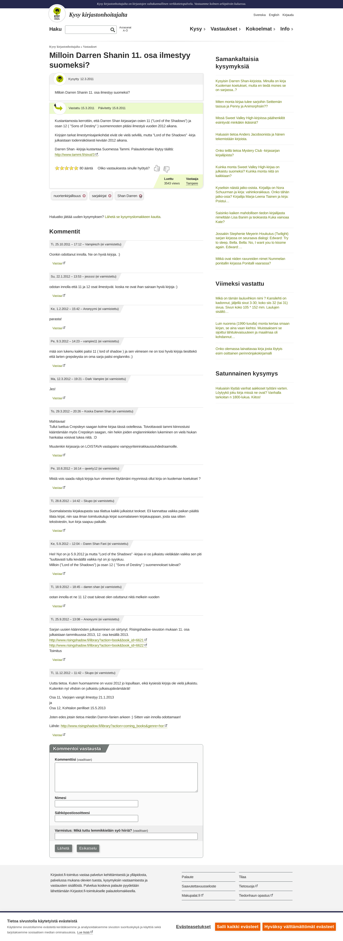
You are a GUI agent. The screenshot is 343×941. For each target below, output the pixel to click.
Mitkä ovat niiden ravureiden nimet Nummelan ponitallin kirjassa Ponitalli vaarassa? (250, 261)
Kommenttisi (65, 759)
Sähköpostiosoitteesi (72, 813)
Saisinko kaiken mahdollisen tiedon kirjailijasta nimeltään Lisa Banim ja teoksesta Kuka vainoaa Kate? (252, 217)
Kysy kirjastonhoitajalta (64, 46)
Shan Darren (127, 196)
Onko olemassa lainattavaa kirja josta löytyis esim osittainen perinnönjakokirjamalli (249, 351)
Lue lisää (83, 932)
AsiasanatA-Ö (125, 29)
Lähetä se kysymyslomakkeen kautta (132, 217)
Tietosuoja (246, 886)
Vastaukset (224, 29)
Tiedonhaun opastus (254, 895)
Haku (55, 29)
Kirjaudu (288, 15)
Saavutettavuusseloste (199, 886)
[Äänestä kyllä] (157, 168)
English (274, 15)
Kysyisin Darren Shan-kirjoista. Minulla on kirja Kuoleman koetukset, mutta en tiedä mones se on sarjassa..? (251, 85)
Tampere (192, 183)
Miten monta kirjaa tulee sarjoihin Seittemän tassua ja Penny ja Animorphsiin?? (249, 104)
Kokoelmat (259, 29)
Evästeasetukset (193, 926)
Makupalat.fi (191, 895)
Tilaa (242, 877)
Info (285, 29)
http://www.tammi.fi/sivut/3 (75, 154)
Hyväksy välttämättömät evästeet (299, 926)
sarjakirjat (99, 196)
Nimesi (60, 798)
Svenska (259, 15)
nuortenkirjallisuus (67, 196)
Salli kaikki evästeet (237, 926)
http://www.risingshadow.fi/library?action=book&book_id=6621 (96, 640)
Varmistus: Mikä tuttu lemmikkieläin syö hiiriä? (93, 830)
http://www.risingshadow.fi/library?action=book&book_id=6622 (96, 645)
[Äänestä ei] (166, 169)
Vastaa (57, 263)
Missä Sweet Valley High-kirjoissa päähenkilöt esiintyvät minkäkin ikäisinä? (250, 120)
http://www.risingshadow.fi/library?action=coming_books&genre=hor (112, 726)
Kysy (196, 29)
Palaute (187, 877)
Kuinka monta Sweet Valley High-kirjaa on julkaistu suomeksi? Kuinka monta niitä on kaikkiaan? (247, 171)
